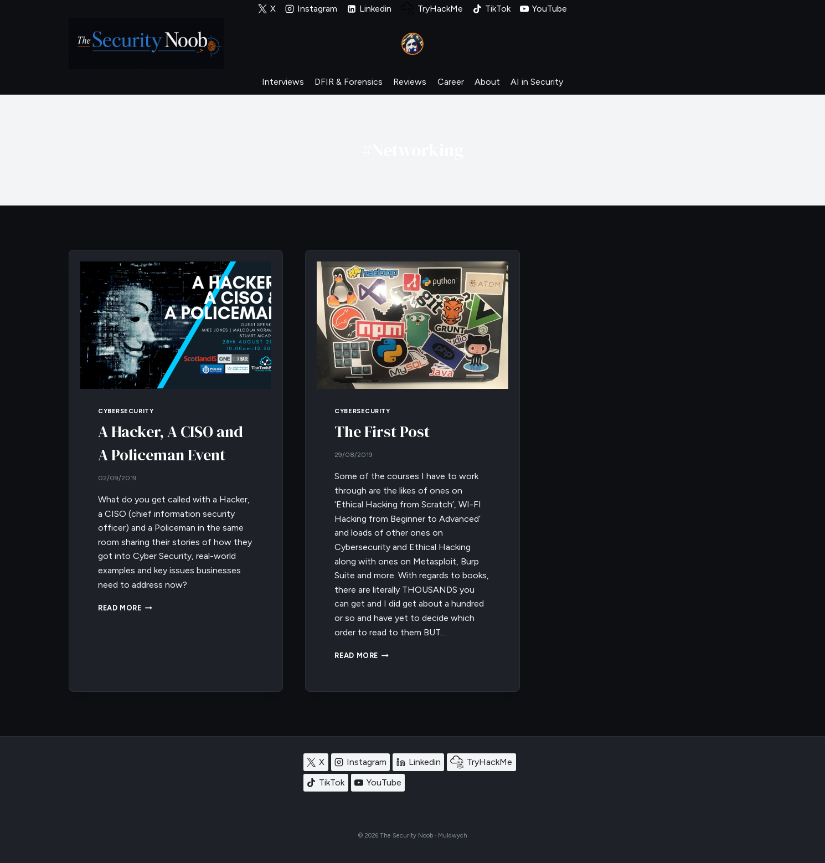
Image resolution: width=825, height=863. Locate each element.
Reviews (409, 81)
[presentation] (175, 325)
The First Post (382, 431)
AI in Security (537, 81)
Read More (125, 608)
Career (450, 81)
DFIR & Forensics (348, 81)
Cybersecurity (125, 411)
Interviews (283, 81)
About (487, 81)
